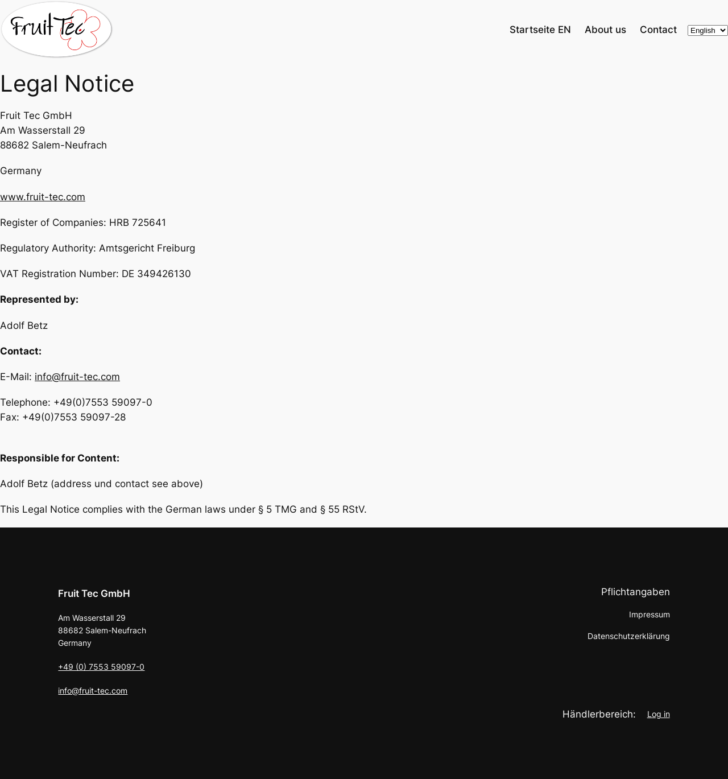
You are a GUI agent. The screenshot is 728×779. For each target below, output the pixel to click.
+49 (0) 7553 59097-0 (101, 666)
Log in (658, 714)
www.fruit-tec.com (42, 197)
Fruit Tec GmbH (94, 593)
